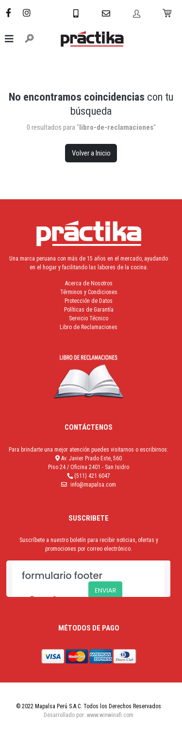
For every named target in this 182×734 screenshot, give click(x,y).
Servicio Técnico (88, 318)
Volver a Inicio (91, 153)
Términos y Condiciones (88, 292)
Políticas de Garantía (89, 309)
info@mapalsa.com (93, 484)
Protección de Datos (89, 300)
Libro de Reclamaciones (88, 327)
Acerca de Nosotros (89, 283)
